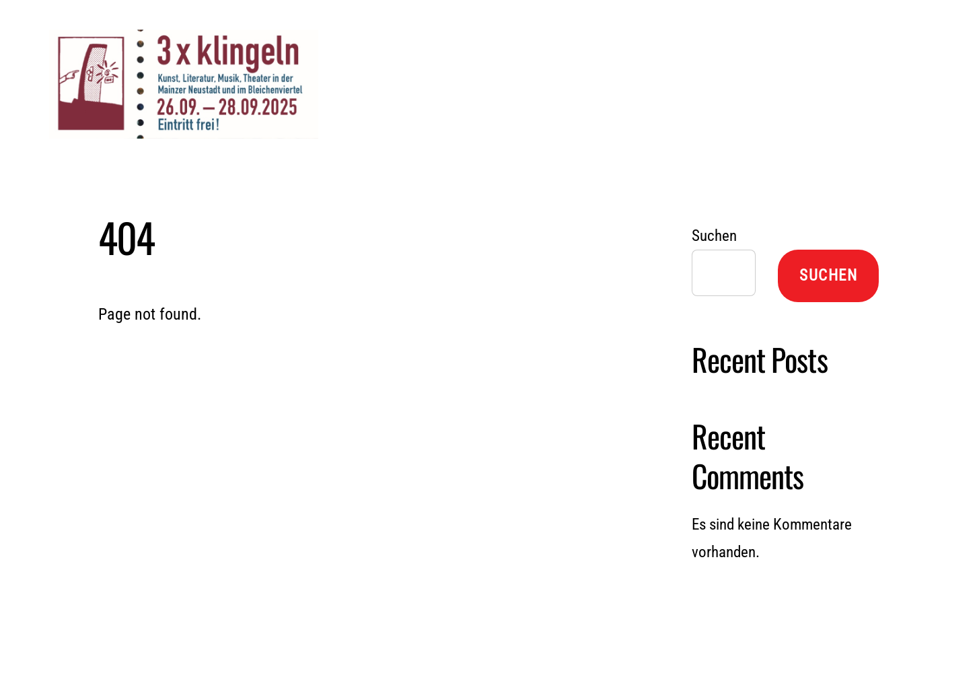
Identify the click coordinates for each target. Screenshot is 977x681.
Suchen (714, 236)
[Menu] (888, 26)
